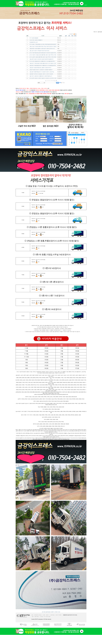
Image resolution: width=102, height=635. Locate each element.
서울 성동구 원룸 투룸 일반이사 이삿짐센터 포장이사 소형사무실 (42, 71)
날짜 (66, 35)
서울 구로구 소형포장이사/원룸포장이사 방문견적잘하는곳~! (41, 76)
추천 (72, 35)
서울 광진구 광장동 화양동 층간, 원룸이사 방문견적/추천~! (41, 67)
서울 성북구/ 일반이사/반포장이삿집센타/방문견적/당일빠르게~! (42, 59)
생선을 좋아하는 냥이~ (34, 42)
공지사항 (43, 611)
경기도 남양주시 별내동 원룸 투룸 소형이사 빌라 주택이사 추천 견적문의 (43, 57)
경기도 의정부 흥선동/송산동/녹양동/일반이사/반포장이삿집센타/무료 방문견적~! (45, 52)
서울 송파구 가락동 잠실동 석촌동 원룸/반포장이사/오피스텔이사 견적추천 (44, 63)
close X (85, 5)
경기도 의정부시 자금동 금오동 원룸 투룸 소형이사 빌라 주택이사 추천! (43, 54)
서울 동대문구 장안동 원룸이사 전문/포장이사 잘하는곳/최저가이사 (42, 48)
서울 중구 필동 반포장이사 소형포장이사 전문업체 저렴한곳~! (41, 69)
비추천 (75, 35)
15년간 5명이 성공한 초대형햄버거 (36, 40)
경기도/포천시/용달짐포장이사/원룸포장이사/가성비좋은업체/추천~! (42, 61)
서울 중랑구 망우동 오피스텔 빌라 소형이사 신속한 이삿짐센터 (41, 73)
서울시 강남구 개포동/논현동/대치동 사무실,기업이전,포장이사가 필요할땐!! (44, 46)
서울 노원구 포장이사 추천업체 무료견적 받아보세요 (39, 50)
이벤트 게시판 (57, 611)
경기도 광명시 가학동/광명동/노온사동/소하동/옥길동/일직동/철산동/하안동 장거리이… (46, 44)
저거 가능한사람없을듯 (34, 37)
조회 (69, 35)
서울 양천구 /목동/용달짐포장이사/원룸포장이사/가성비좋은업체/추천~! (43, 65)
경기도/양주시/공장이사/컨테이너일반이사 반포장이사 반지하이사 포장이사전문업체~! (46, 78)
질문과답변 (48, 611)
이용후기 (52, 611)
